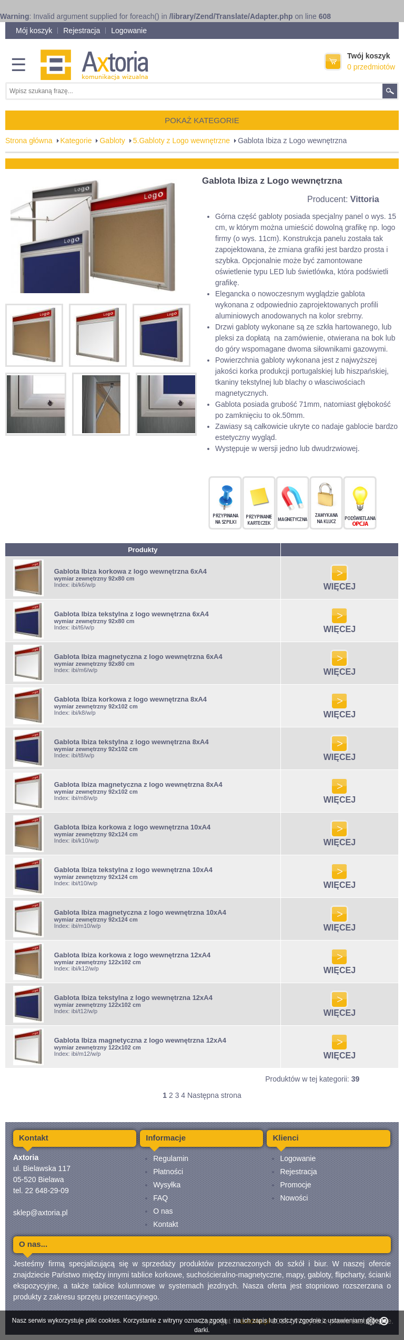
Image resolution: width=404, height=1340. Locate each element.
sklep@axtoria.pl (40, 1212)
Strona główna (29, 140)
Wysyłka (166, 1185)
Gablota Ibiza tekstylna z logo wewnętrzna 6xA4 (131, 614)
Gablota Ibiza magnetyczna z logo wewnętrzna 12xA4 (140, 1040)
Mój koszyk (34, 30)
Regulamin (170, 1158)
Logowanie (129, 30)
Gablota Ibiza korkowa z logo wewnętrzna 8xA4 (130, 699)
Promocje (295, 1185)
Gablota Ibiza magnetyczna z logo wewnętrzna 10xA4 (140, 912)
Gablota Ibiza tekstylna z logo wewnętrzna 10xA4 (133, 870)
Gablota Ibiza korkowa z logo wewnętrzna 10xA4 (132, 827)
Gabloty (112, 140)
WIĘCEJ (340, 583)
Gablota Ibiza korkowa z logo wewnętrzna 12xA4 (132, 955)
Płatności (168, 1171)
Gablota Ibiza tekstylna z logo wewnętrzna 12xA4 (133, 998)
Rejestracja (81, 30)
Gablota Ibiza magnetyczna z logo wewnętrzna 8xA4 (138, 784)
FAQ (160, 1198)
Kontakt (165, 1224)
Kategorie (76, 140)
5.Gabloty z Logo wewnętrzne (181, 140)
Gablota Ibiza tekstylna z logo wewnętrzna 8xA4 (131, 742)
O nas (163, 1211)
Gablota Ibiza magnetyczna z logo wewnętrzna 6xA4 (138, 657)
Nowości (294, 1198)
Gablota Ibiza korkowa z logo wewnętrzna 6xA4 (130, 571)
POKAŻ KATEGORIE (202, 120)
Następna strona (214, 1095)
